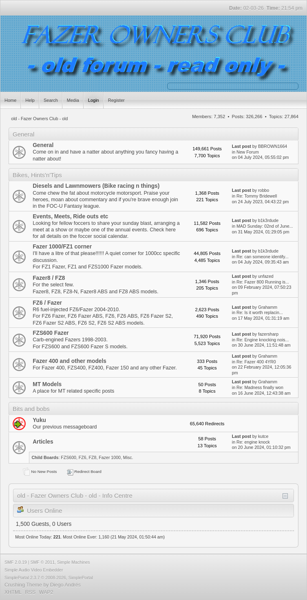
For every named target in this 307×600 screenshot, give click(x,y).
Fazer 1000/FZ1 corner (62, 247)
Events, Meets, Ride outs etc (70, 216)
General (43, 145)
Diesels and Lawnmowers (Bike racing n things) (96, 186)
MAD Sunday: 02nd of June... (264, 226)
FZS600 (68, 457)
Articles (43, 442)
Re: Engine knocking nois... (262, 339)
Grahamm (267, 307)
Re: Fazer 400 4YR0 (256, 361)
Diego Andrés (65, 585)
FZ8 (93, 457)
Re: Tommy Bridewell (256, 195)
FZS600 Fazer (50, 333)
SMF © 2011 (42, 562)
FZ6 (82, 457)
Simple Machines (73, 562)
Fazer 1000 (110, 457)
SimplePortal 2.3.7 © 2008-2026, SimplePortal (48, 577)
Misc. (128, 457)
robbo (263, 190)
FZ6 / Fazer (47, 303)
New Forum (247, 151)
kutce (263, 436)
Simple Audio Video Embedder (33, 569)
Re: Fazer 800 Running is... (262, 281)
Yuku (39, 420)
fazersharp (268, 334)
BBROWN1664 (272, 146)
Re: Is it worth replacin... (259, 312)
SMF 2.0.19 (15, 562)
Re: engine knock (253, 442)
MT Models (47, 384)
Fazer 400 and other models (69, 361)
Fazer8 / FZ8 (49, 278)
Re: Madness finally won (259, 387)
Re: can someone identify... (262, 256)
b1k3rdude (268, 220)
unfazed (266, 276)
